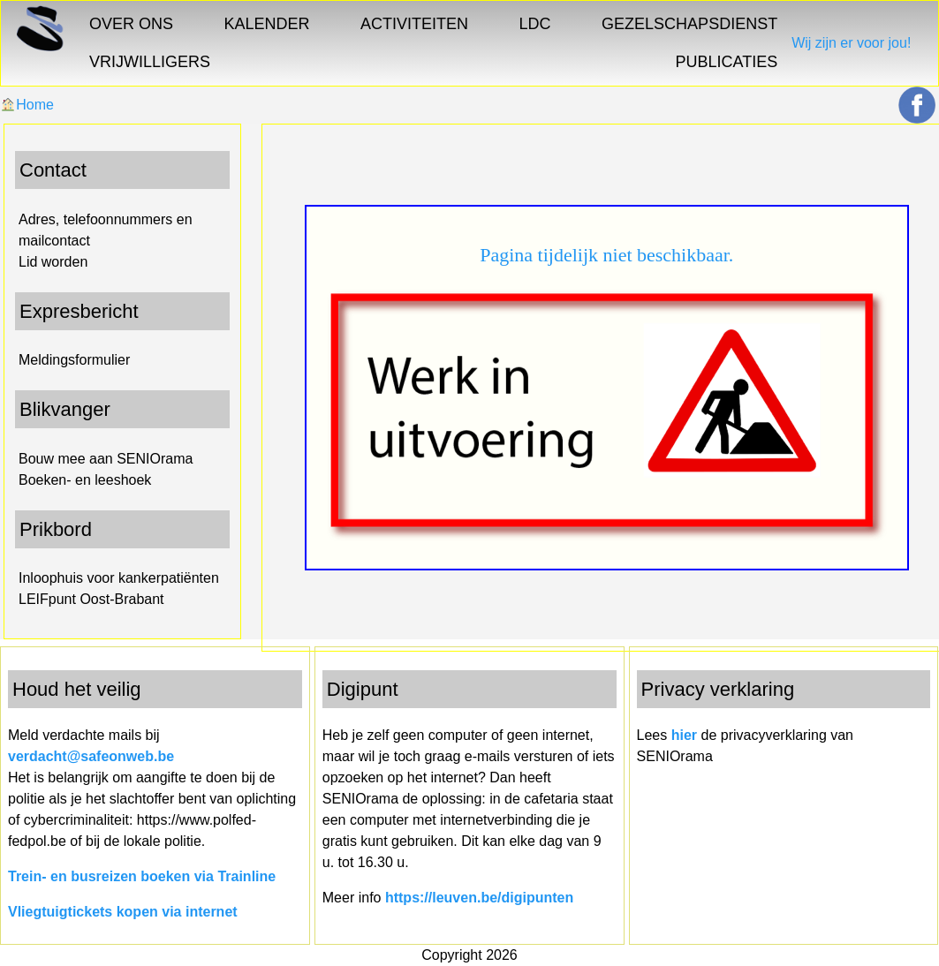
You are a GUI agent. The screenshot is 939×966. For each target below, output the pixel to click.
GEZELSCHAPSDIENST (689, 24)
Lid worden (53, 261)
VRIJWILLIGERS (149, 62)
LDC (535, 24)
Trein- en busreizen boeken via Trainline (142, 876)
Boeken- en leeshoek (85, 479)
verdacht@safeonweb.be (91, 756)
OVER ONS (131, 24)
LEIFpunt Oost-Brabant (91, 599)
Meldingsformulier (74, 359)
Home (27, 104)
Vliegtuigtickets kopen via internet (123, 911)
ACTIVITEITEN (414, 24)
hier (684, 735)
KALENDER (267, 24)
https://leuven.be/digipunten (479, 897)
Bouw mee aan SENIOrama (106, 458)
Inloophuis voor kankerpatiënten (119, 577)
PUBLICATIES (726, 62)
